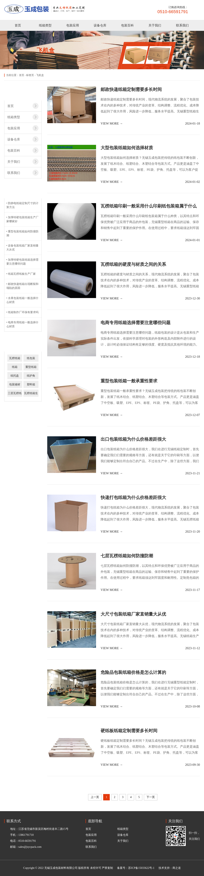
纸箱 (14, 366)
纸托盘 (15, 375)
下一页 (150, 797)
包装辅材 (14, 384)
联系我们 (182, 25)
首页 (18, 25)
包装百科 (127, 25)
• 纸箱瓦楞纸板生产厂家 (21, 273)
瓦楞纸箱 (14, 358)
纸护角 (31, 375)
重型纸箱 (31, 366)
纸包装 (31, 358)
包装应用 (72, 25)
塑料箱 (31, 384)
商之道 (176, 867)
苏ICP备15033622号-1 (141, 867)
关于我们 (154, 25)
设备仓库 (100, 25)
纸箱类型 (45, 25)
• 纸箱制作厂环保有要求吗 (22, 312)
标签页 (30, 75)
